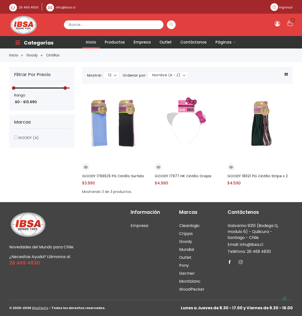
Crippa (186, 233)
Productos (115, 42)
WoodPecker (191, 289)
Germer (187, 273)
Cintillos (52, 55)
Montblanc (190, 281)
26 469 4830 (29, 7)
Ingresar (286, 7)
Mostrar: (94, 75)
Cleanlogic (189, 225)
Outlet (165, 42)
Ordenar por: (134, 75)
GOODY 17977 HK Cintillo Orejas (183, 176)
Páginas (225, 42)
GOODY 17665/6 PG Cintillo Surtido (113, 176)
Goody (34, 55)
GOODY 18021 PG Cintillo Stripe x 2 (257, 176)
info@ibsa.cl (65, 7)
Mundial (186, 249)
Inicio (91, 42)
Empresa (142, 42)
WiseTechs (40, 308)
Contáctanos (193, 42)
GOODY (26, 137)
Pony (184, 265)
